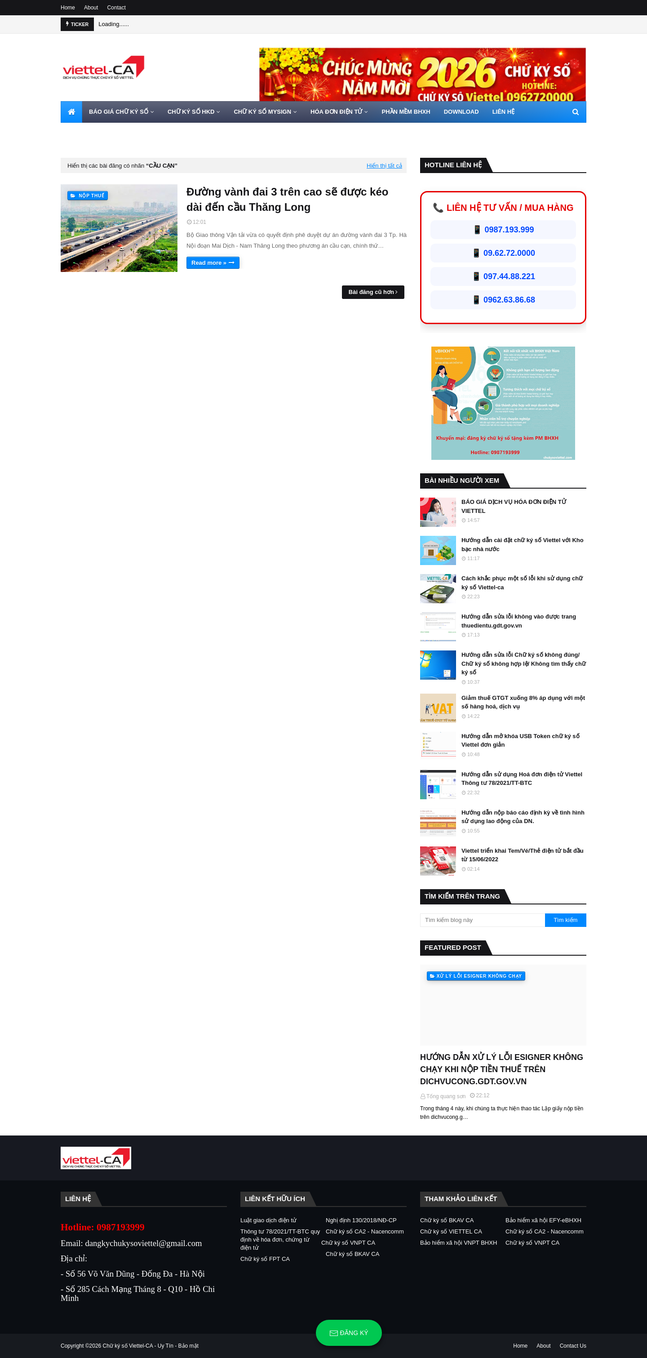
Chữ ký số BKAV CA (352, 1254)
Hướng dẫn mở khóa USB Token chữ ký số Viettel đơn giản (520, 740)
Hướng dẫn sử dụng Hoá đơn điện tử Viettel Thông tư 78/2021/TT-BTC (521, 779)
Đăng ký (348, 1333)
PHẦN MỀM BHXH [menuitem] (405, 111)
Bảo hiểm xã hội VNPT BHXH (458, 1242)
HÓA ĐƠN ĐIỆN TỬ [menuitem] (336, 111)
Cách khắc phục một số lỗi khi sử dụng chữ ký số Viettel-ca (522, 583)
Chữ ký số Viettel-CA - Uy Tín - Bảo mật (151, 1346)
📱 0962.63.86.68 (503, 299)
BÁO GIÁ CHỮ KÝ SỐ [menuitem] (118, 111)
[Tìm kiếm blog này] (482, 920)
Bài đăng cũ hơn (371, 292)
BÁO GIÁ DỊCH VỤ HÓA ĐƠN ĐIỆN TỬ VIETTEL (513, 506)
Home (68, 7)
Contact (116, 7)
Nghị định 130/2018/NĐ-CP (361, 1220)
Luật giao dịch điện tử (268, 1220)
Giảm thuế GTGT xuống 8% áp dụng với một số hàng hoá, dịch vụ (523, 702)
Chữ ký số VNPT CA (348, 1242)
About (91, 7)
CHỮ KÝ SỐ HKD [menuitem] (191, 111)
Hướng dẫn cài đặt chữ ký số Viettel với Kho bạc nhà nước (522, 544)
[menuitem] (71, 112)
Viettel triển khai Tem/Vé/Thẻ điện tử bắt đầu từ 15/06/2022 (522, 855)
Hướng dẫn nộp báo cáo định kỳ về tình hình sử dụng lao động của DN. (523, 817)
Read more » (208, 262)
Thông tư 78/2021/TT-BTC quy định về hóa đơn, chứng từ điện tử (280, 1239)
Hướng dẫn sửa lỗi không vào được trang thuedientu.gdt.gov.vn (518, 621)
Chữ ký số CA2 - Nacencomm (365, 1231)
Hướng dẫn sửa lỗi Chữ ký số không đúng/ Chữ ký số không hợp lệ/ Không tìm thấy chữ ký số (523, 663)
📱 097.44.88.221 (503, 276)
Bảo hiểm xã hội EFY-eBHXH (543, 1220)
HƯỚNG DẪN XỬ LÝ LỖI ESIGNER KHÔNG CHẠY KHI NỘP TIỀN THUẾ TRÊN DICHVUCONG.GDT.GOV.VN (501, 1069)
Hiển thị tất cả (384, 165)
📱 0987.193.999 (503, 229)
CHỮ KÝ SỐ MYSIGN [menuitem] (262, 111)
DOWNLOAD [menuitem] (461, 111)
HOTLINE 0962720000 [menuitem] (97, 133)
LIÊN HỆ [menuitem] (503, 111)
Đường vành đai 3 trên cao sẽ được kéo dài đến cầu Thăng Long (287, 199)
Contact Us (573, 1346)
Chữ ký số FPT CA (265, 1259)
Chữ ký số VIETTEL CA (451, 1231)
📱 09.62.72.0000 (503, 253)
